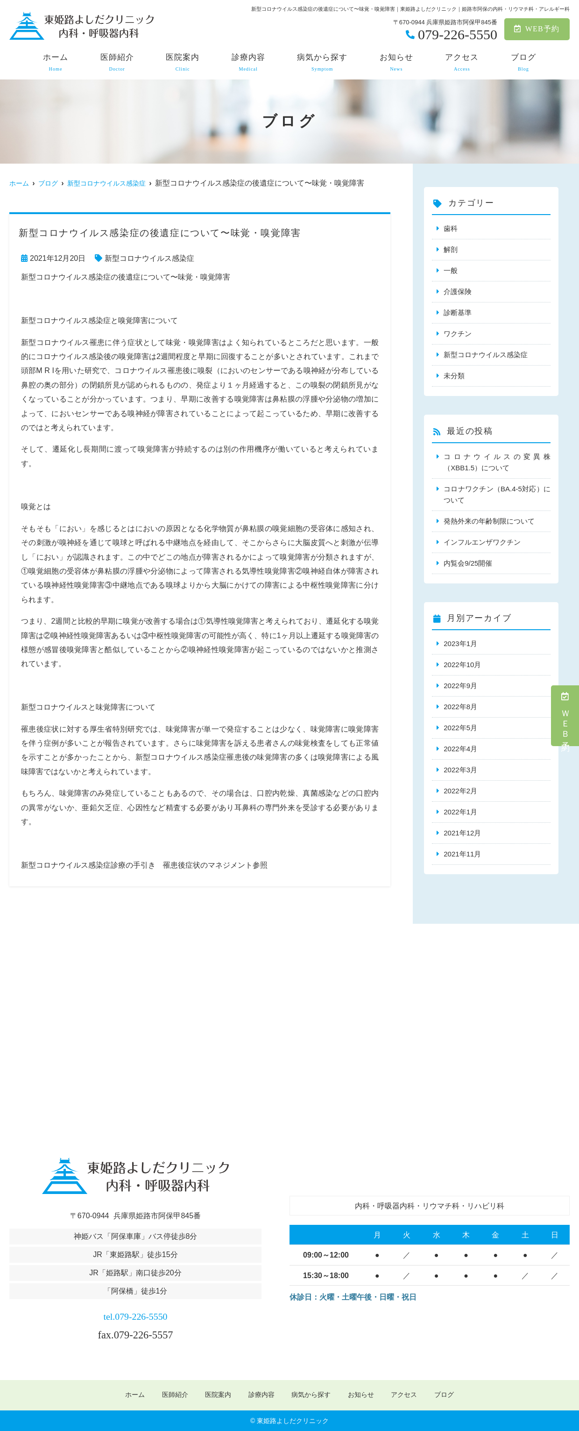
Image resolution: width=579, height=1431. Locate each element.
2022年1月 (460, 812)
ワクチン (458, 334)
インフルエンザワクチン (482, 542)
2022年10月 (462, 665)
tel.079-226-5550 (135, 1314)
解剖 (451, 249)
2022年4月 (460, 749)
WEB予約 (536, 29)
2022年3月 (460, 770)
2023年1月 (460, 643)
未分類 (454, 376)
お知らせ (396, 62)
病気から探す (322, 62)
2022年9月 (460, 686)
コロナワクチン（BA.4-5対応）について (497, 494)
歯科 (451, 228)
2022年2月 (460, 791)
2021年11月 (462, 854)
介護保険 (458, 291)
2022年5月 (460, 728)
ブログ (523, 62)
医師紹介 (117, 62)
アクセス (462, 62)
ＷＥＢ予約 (565, 715)
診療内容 (248, 62)
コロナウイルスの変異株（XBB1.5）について (497, 462)
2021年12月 (462, 833)
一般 (451, 270)
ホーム (55, 62)
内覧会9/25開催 (468, 563)
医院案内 (182, 62)
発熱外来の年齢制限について (489, 521)
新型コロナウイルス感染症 (149, 258)
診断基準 (458, 312)
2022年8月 (460, 707)
